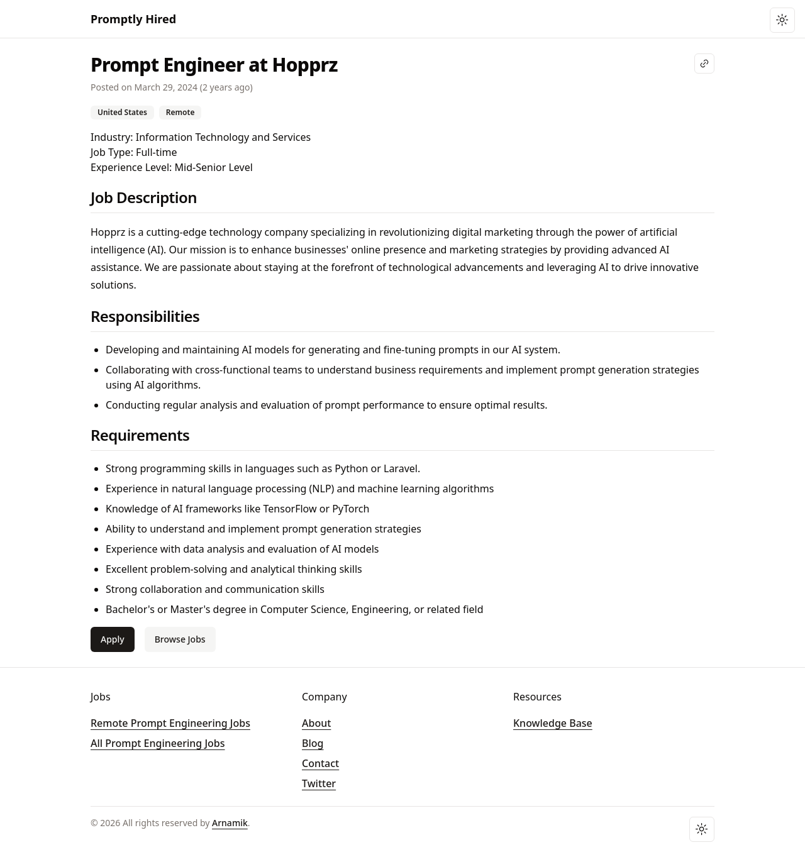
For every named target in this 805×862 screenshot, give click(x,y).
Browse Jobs (180, 639)
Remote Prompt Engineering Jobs (170, 723)
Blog (312, 743)
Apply (113, 639)
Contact (320, 763)
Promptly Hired (133, 18)
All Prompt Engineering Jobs (158, 743)
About (316, 723)
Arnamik (230, 823)
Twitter (319, 783)
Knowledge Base (552, 723)
